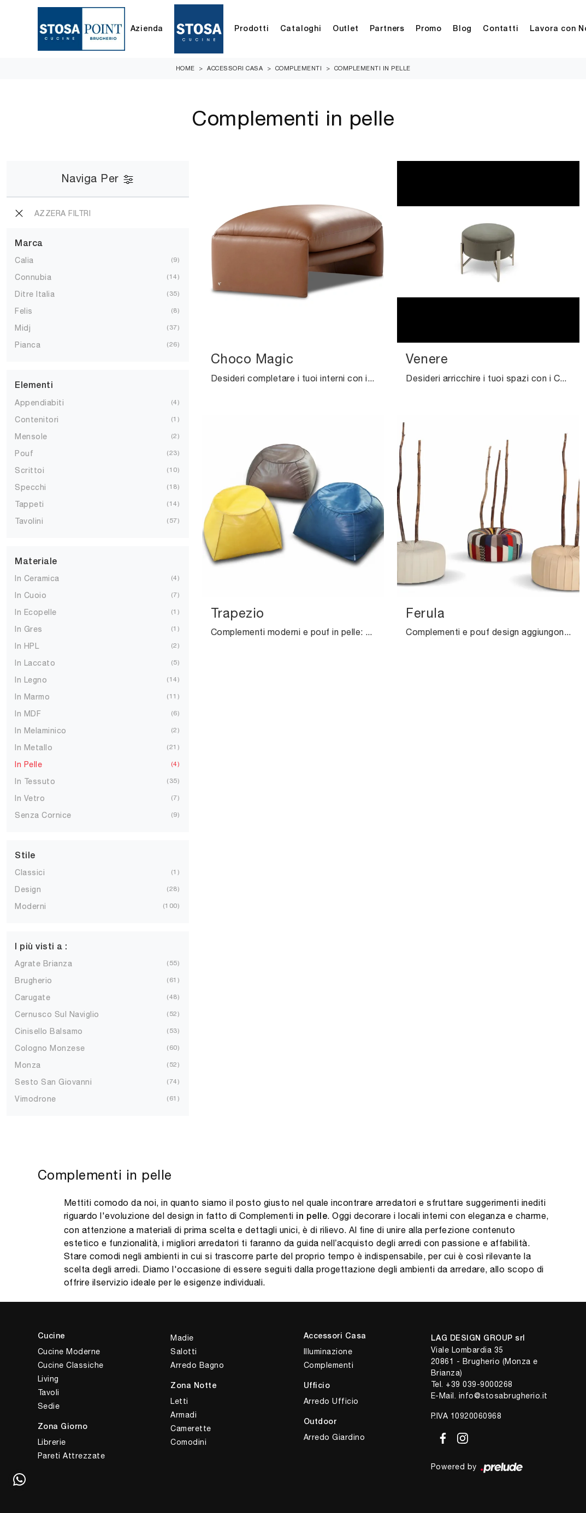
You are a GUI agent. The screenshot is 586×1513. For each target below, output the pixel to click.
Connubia (33, 277)
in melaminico (41, 730)
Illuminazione (328, 1351)
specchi (30, 487)
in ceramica (37, 578)
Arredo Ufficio (331, 1401)
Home (185, 68)
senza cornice (43, 815)
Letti (179, 1401)
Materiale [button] (36, 562)
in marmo (32, 696)
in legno (31, 679)
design (28, 889)
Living (48, 1378)
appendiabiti (39, 402)
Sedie (49, 1406)
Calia (24, 260)
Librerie (52, 1442)
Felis (24, 311)
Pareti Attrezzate (71, 1455)
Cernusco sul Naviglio (57, 1014)
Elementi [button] (34, 386)
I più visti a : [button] (41, 947)
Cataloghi (301, 29)
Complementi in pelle (372, 68)
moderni (30, 906)
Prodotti (251, 29)
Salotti (183, 1351)
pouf (24, 453)
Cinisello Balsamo (49, 1031)
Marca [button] (29, 244)
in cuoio (30, 595)
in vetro (30, 798)
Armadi (183, 1414)
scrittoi (29, 470)
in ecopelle (36, 612)
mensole (31, 436)
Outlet (346, 29)
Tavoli (49, 1392)
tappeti (29, 504)
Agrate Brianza (43, 963)
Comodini (188, 1442)
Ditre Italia (35, 294)
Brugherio (33, 980)
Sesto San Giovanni (53, 1082)
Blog (462, 29)
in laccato (35, 663)
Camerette (190, 1428)
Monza (28, 1065)
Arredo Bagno (197, 1365)
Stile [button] (25, 856)
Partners (387, 29)
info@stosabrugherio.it (503, 1395)
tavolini (29, 521)
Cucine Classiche (71, 1365)
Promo (429, 29)
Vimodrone (35, 1099)
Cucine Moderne (69, 1351)
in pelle (28, 764)
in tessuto (35, 781)
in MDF (28, 713)
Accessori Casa (235, 68)
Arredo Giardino (334, 1437)
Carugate (32, 997)
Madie (182, 1337)
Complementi (298, 68)
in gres (29, 629)
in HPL (27, 646)
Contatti (500, 29)
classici (30, 872)
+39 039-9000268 (479, 1384)
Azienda (147, 29)
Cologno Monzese (50, 1048)
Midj (23, 328)
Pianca (27, 344)
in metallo (33, 747)
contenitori (37, 419)
